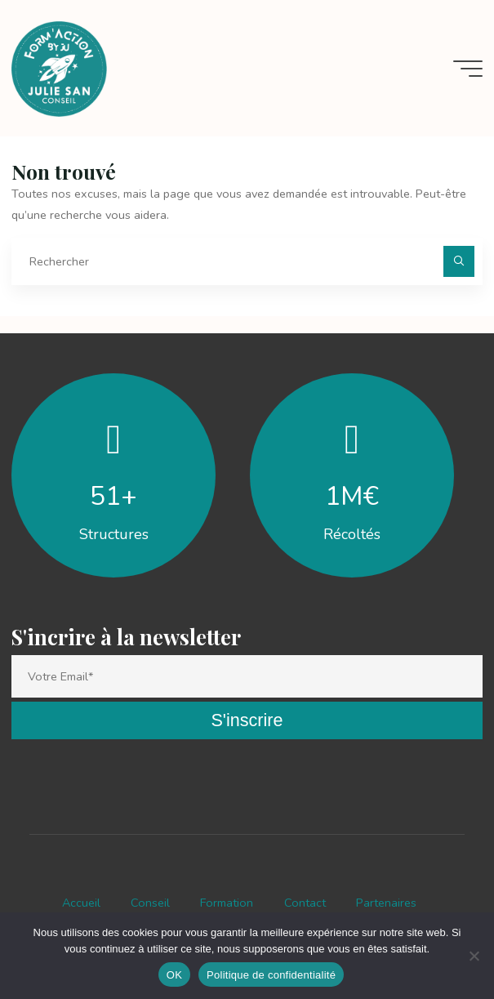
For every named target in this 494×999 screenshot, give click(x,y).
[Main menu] (468, 68)
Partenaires (386, 902)
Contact (305, 902)
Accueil (81, 902)
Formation (226, 902)
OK (174, 975)
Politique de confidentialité (271, 975)
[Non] (473, 956)
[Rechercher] (458, 261)
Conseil (150, 902)
